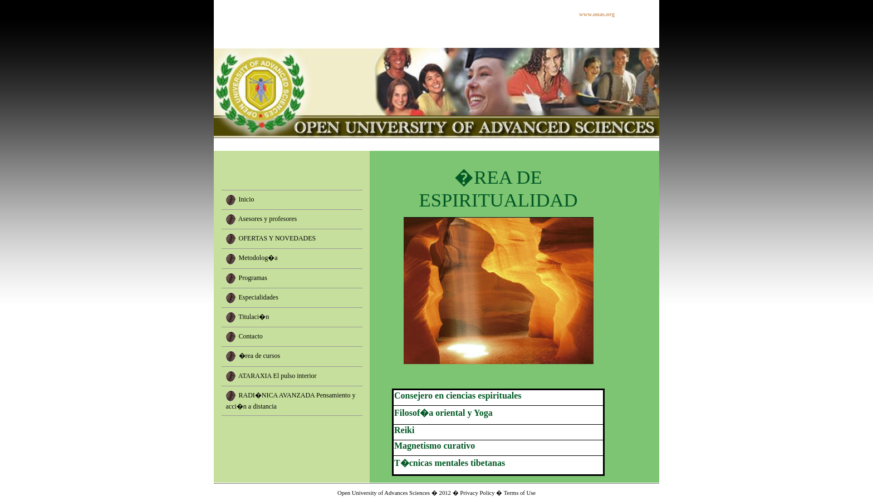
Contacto (251, 336)
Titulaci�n (253, 317)
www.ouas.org (597, 14)
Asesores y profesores (267, 219)
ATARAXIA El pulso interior (277, 375)
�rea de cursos (260, 356)
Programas (253, 277)
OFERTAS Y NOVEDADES (277, 238)
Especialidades (258, 297)
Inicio (246, 199)
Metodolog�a (258, 258)
